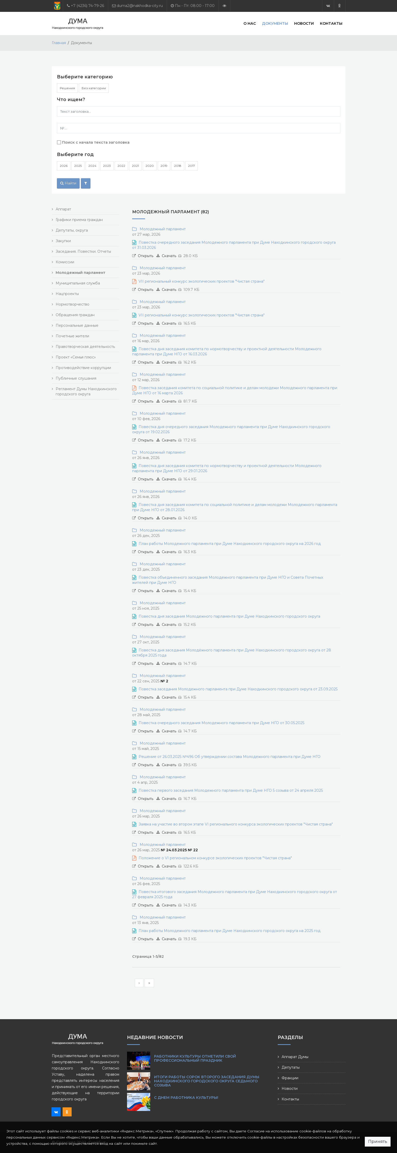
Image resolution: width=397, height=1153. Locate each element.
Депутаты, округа (72, 230)
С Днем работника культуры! (186, 1097)
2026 (63, 166)
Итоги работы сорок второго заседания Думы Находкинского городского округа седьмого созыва (206, 1081)
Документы (275, 23)
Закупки (63, 241)
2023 (107, 166)
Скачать (169, 256)
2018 (177, 166)
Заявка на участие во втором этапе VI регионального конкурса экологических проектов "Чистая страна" (236, 824)
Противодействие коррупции (83, 367)
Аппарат (63, 209)
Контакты (331, 23)
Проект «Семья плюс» (76, 357)
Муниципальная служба (78, 283)
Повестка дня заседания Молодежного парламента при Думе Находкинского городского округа (229, 616)
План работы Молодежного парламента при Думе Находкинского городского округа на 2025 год (229, 930)
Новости (304, 23)
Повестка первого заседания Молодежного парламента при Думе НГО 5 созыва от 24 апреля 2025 (231, 790)
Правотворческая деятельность (85, 346)
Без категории (94, 88)
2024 (92, 166)
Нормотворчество (72, 304)
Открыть (145, 256)
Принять (377, 1141)
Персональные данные (77, 325)
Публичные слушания (76, 378)
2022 (121, 166)
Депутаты (291, 1067)
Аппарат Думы (295, 1056)
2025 (78, 166)
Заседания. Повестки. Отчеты (83, 251)
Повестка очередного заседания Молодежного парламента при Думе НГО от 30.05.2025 (221, 723)
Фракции (290, 1078)
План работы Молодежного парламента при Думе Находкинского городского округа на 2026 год (230, 543)
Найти (68, 183)
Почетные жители (72, 336)
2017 (191, 166)
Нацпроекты (67, 293)
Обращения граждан (75, 315)
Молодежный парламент (162, 229)
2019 (164, 166)
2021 (135, 166)
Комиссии (65, 262)
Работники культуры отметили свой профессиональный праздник (195, 1058)
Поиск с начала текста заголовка (96, 142)
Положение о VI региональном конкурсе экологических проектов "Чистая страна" (215, 858)
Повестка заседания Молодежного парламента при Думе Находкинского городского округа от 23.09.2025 (238, 689)
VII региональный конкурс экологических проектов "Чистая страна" (202, 281)
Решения (67, 88)
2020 (150, 166)
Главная (59, 42)
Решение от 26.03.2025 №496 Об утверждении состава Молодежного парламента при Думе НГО (229, 756)
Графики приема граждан (79, 219)
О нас (249, 23)
